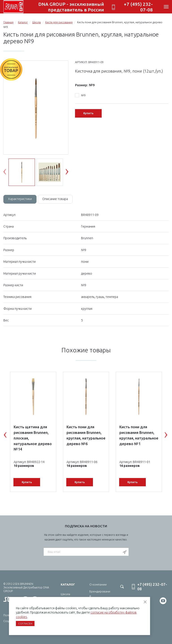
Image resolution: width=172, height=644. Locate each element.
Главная (8, 22)
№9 (80, 95)
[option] (36, 108)
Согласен (25, 623)
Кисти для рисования (59, 22)
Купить (88, 113)
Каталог (23, 22)
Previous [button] (8, 172)
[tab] (20, 199)
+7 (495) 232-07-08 (138, 7)
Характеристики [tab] (20, 199)
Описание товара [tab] (55, 199)
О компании (98, 584)
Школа (36, 22)
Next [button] (70, 172)
